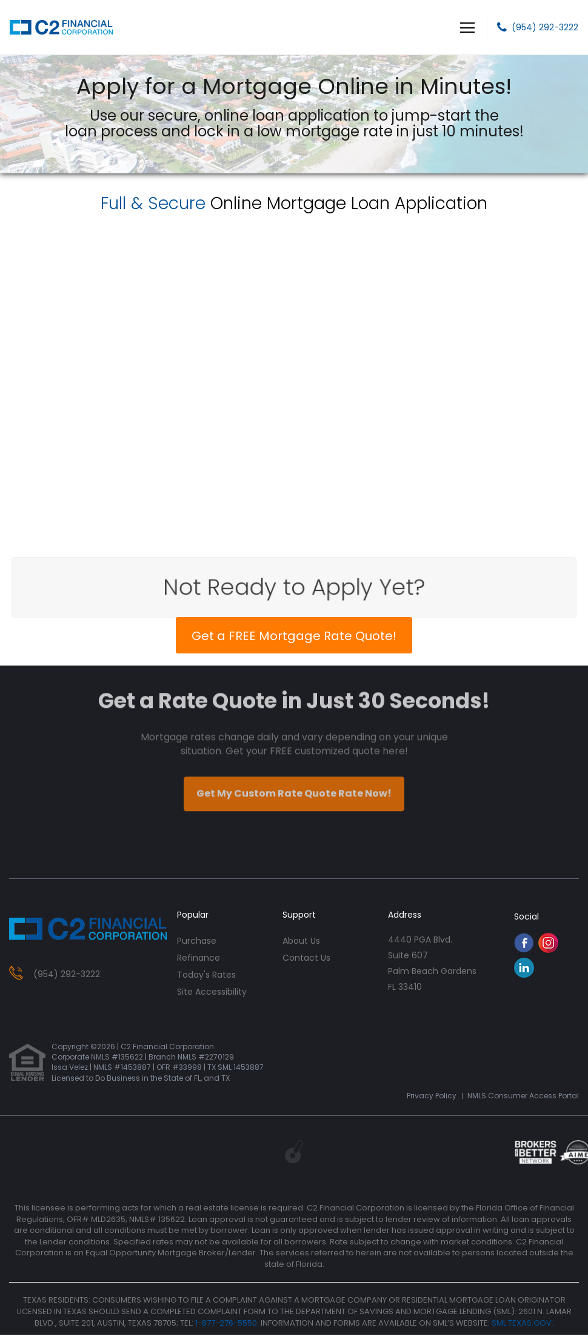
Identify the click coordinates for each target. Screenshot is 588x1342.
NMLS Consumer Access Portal (523, 1095)
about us (301, 941)
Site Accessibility (212, 992)
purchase (196, 941)
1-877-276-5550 (226, 1323)
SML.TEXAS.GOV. (522, 1323)
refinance (198, 958)
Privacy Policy (431, 1095)
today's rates (206, 975)
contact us (306, 958)
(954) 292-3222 (545, 27)
